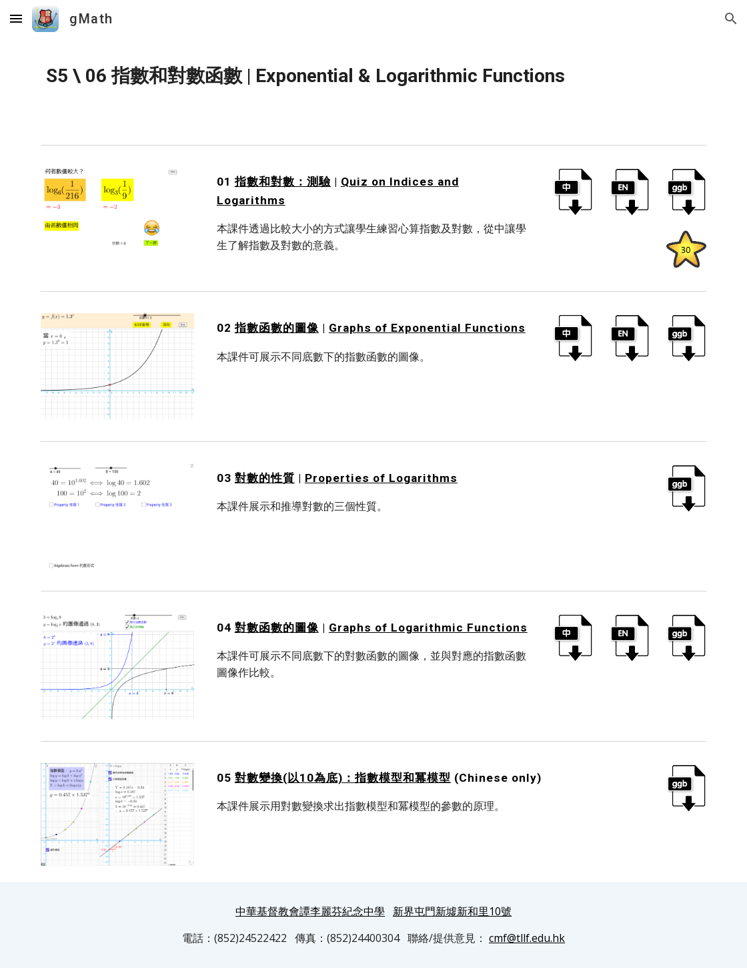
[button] (16, 18)
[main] (373, 76)
